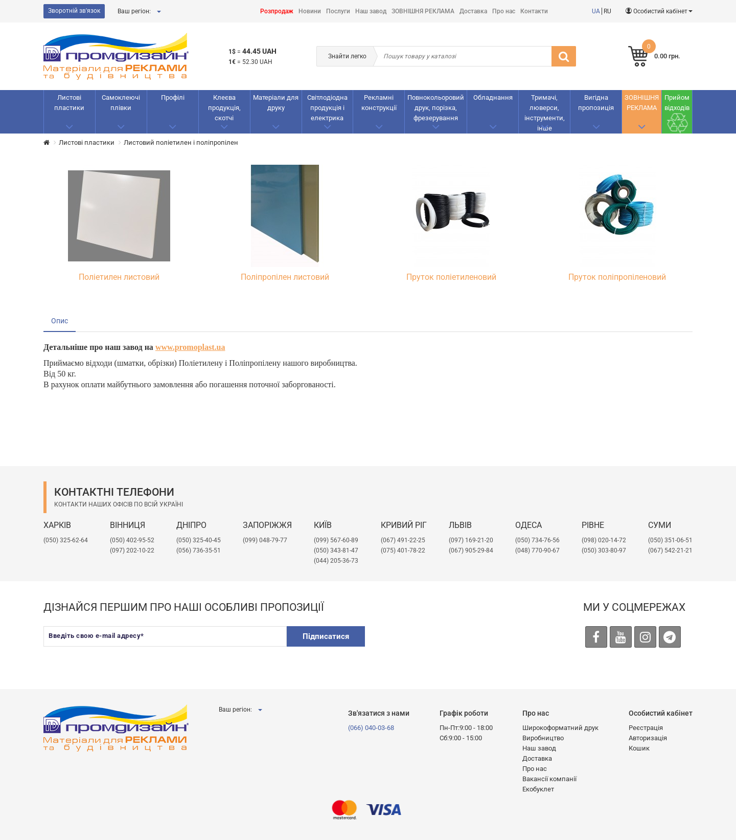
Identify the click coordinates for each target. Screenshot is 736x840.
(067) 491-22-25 (403, 540)
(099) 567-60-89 (336, 540)
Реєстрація (646, 728)
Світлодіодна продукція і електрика (327, 108)
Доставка (473, 11)
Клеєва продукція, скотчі (224, 108)
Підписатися (326, 635)
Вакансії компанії (549, 779)
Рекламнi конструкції (379, 103)
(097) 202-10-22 (132, 550)
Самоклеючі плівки (121, 103)
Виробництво (543, 738)
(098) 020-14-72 (604, 540)
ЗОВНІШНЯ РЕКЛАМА (423, 11)
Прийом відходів (676, 103)
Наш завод (370, 11)
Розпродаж (276, 11)
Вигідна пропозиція (596, 103)
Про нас (503, 11)
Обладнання (493, 97)
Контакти (534, 11)
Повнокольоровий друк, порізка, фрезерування (435, 108)
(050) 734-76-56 (537, 540)
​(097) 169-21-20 (471, 540)
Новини (309, 11)
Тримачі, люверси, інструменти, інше (544, 113)
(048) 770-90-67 (537, 550)
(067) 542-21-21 (670, 550)
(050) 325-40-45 (198, 540)
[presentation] (453, 646)
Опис (59, 321)
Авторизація (648, 738)
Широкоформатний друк (560, 728)
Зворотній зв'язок (74, 10)
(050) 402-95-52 (132, 540)
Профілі (173, 97)
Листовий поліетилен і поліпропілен (181, 142)
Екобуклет (538, 789)
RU (607, 11)
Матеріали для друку (275, 103)
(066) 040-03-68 (371, 728)
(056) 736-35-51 (198, 550)
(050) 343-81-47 (336, 550)
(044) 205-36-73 (336, 560)
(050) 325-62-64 (65, 540)
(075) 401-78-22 (403, 550)
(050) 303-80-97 (604, 550)
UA (596, 11)
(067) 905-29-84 (471, 550)
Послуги (338, 11)
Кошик (639, 748)
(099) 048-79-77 (265, 540)
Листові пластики (69, 103)
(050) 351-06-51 (670, 540)
